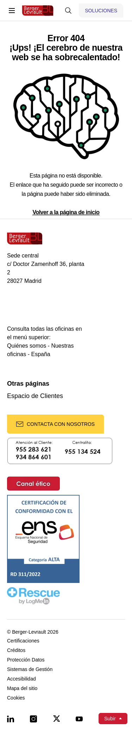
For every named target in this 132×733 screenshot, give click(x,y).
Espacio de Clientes (35, 396)
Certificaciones (23, 641)
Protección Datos (26, 660)
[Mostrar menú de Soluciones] (101, 11)
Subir (110, 718)
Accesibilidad (21, 679)
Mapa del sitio (22, 688)
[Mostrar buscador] (68, 10)
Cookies (16, 698)
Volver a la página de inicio (65, 212)
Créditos (16, 650)
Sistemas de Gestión (29, 669)
